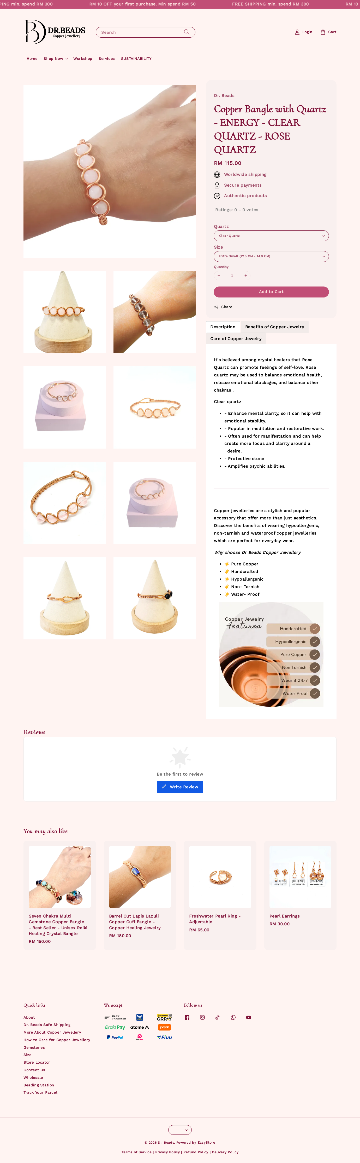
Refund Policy (195, 1152)
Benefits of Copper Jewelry (274, 326)
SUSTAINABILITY (136, 58)
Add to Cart (271, 291)
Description (223, 326)
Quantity (221, 267)
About (29, 1017)
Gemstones (34, 1047)
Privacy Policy (167, 1152)
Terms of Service (137, 1152)
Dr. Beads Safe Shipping (46, 1025)
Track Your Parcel (40, 1092)
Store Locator (36, 1062)
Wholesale (33, 1077)
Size (218, 247)
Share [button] (223, 307)
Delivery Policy (225, 1152)
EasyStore (206, 1142)
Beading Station (38, 1085)
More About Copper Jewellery (52, 1032)
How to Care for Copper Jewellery (56, 1040)
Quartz (221, 226)
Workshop (82, 58)
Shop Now (53, 58)
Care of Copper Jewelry (235, 338)
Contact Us (34, 1070)
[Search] (186, 32)
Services (107, 58)
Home (32, 58)
